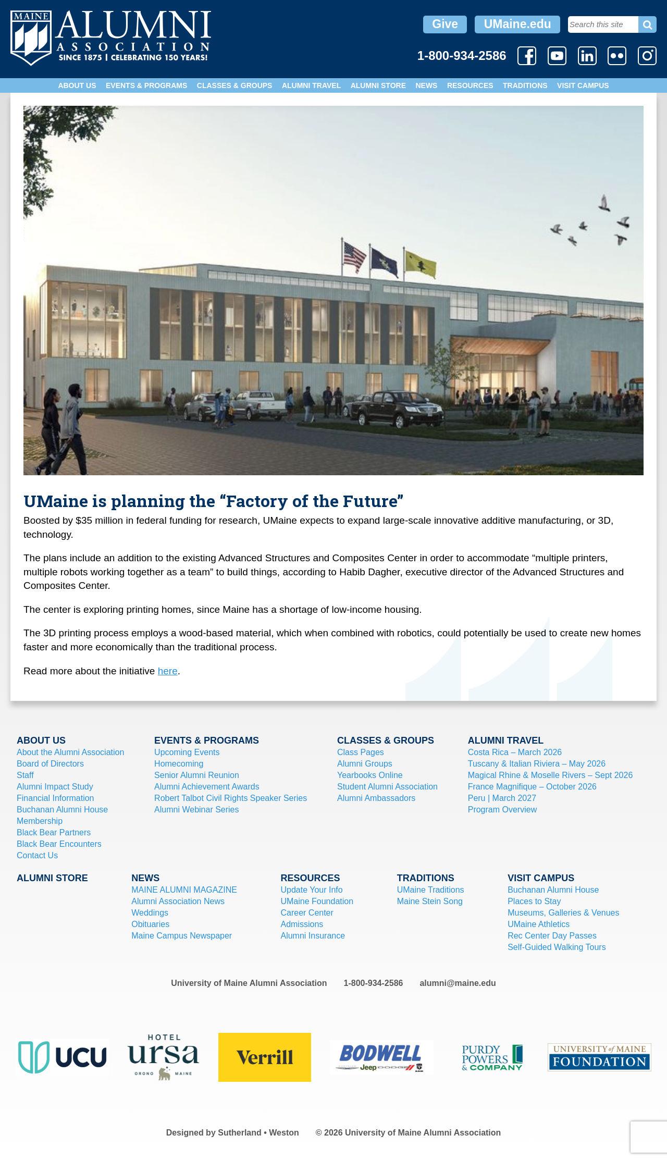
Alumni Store (378, 85)
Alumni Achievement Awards (207, 786)
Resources (470, 85)
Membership (40, 821)
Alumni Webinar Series (196, 809)
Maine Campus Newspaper (181, 935)
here (168, 670)
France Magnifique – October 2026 (532, 786)
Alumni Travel (311, 85)
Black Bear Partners (54, 832)
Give (445, 24)
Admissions (301, 924)
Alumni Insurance (312, 935)
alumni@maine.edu (457, 983)
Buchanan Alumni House (62, 809)
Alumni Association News (178, 901)
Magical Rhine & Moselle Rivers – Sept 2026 (550, 775)
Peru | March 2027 (502, 798)
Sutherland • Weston (258, 1132)
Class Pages (360, 752)
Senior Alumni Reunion (196, 775)
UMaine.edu (517, 24)
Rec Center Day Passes (552, 935)
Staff (25, 775)
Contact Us (37, 855)
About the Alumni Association (70, 752)
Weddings (149, 912)
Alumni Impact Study (55, 786)
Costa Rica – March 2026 (515, 752)
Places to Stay (534, 901)
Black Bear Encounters (59, 844)
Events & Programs (146, 85)
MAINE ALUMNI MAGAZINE (184, 889)
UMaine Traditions (430, 889)
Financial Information (55, 798)
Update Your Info (311, 889)
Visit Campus (583, 85)
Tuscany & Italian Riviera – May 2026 (537, 763)
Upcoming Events (186, 752)
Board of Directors (50, 763)
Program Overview (502, 809)
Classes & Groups (235, 85)
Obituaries (150, 924)
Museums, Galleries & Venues (563, 912)
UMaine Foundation (316, 901)
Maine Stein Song (430, 901)
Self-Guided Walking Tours (557, 947)
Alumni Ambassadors (376, 798)
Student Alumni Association (387, 786)
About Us (77, 85)
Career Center (306, 912)
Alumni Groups (364, 763)
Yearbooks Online (370, 775)
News (426, 85)
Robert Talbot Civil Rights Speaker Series (230, 798)
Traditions (525, 85)
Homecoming (178, 763)
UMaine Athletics (539, 924)
